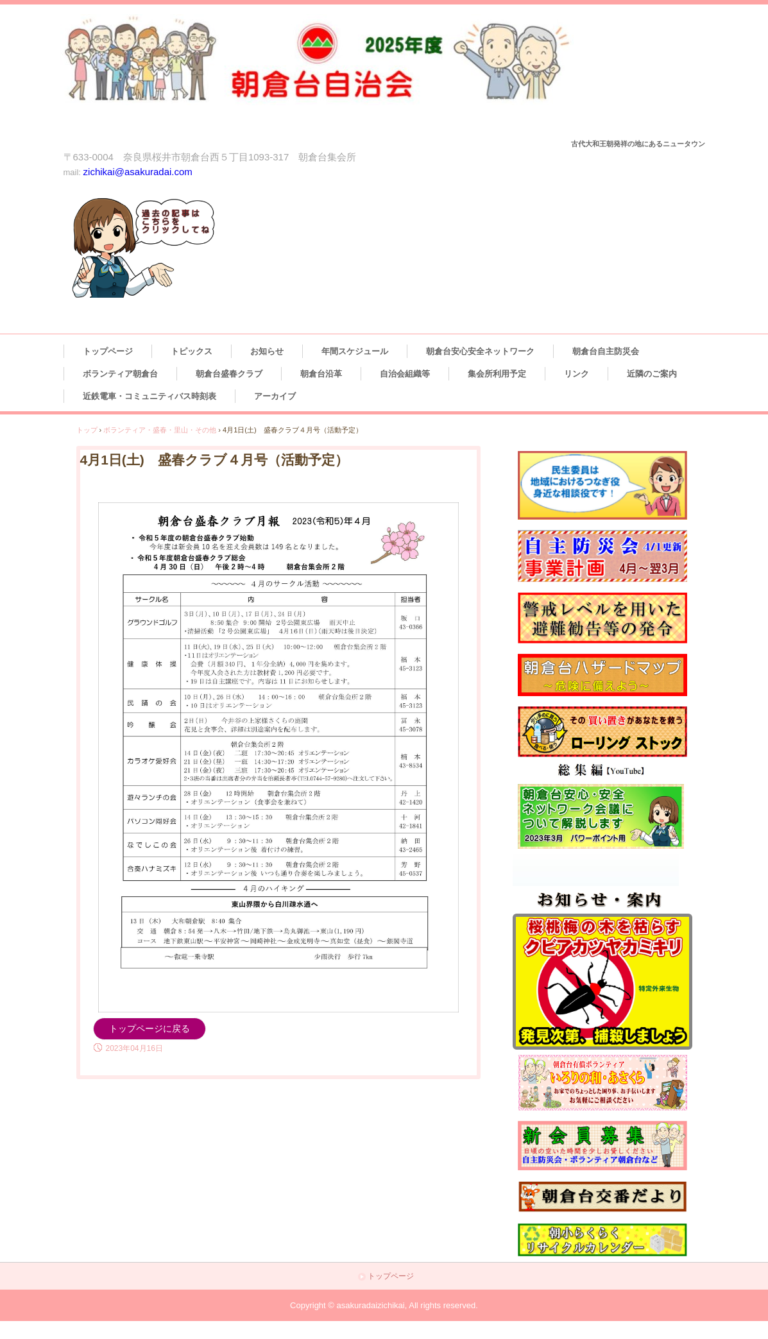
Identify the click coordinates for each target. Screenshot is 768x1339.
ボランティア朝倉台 (120, 374)
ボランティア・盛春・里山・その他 (159, 430)
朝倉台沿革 (321, 374)
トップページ (108, 351)
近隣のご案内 (652, 374)
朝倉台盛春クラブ (229, 374)
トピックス (191, 351)
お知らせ (267, 351)
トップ (87, 430)
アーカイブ (275, 396)
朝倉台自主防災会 (605, 351)
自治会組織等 (405, 374)
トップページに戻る (149, 1028)
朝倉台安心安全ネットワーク (480, 351)
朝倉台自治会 (340, 74)
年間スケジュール (354, 351)
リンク (576, 374)
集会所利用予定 (497, 374)
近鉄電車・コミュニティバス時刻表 (149, 396)
